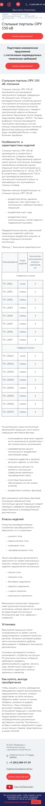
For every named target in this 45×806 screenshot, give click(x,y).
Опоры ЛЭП (30, 16)
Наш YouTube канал (23, 786)
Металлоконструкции (11, 16)
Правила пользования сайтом (19, 768)
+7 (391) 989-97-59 (37, 4)
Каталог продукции (20, 14)
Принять (36, 802)
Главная (5, 14)
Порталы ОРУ (8, 18)
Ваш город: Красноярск (24, 9)
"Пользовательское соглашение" (16, 802)
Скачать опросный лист (22, 36)
